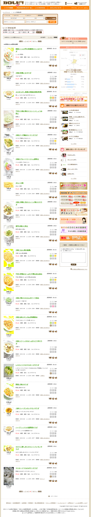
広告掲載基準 (16, 503)
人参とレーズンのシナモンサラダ (27, 408)
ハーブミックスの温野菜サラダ (27, 427)
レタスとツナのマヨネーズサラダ (27, 365)
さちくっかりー (71, 169)
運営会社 (8, 503)
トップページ (6, 12)
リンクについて (61, 503)
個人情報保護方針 (39, 503)
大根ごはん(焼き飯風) (23, 250)
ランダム (50, 37)
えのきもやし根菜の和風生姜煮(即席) (29, 92)
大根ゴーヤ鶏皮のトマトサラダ (27, 135)
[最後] (40, 41)
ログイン (86, 7)
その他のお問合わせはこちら (79, 271)
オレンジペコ (71, 159)
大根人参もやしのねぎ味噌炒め (27, 317)
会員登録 (24, 503)
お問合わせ (71, 503)
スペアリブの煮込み (74, 136)
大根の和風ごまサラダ (23, 73)
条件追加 (52, 21)
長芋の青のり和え (22, 226)
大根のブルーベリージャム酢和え (27, 159)
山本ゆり (70, 173)
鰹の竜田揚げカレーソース (75, 129)
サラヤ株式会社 (71, 164)
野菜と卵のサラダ (22, 384)
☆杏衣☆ (42, 375)
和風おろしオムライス (74, 123)
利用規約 (30, 503)
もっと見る (73, 143)
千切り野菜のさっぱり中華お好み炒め (29, 274)
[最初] (21, 41)
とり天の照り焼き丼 (74, 110)
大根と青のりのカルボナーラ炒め (27, 298)
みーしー (42, 478)
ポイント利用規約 (51, 503)
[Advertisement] (73, 23)
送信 (73, 266)
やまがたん (70, 155)
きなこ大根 (19, 183)
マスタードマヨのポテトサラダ (27, 468)
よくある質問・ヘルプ (81, 503)
